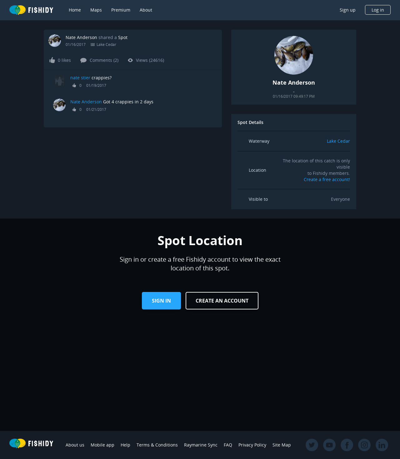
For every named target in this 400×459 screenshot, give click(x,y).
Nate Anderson (81, 37)
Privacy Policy (252, 445)
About (146, 10)
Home (75, 10)
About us (75, 445)
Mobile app (102, 445)
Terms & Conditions (157, 445)
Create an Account (222, 300)
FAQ (228, 445)
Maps (96, 10)
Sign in (161, 300)
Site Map (281, 445)
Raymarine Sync (201, 445)
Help (125, 445)
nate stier (80, 78)
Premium (120, 10)
